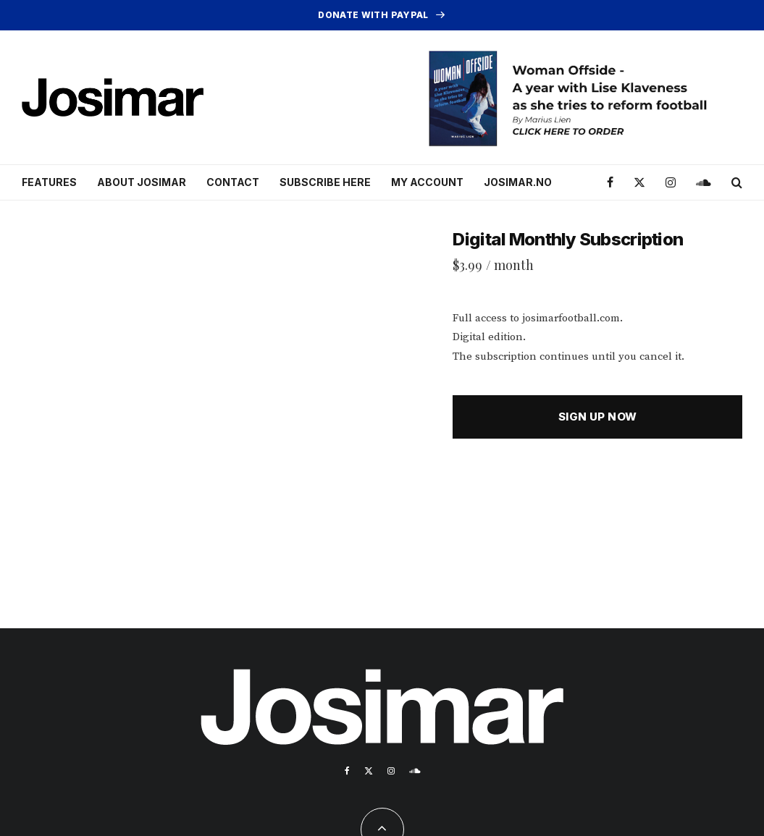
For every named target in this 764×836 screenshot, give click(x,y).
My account (427, 182)
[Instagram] (671, 182)
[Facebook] (610, 182)
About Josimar (141, 182)
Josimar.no (518, 182)
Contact (232, 182)
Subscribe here (325, 182)
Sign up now (597, 416)
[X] (639, 182)
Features (49, 182)
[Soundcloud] (703, 182)
